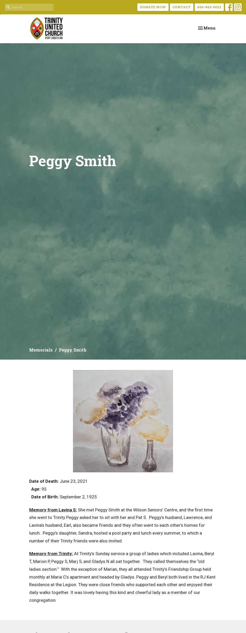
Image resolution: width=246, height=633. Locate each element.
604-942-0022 (209, 7)
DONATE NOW (153, 7)
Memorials (41, 350)
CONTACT (182, 7)
